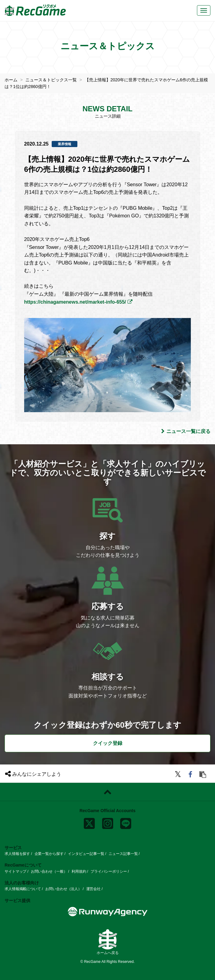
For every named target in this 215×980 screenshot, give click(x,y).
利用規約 (79, 871)
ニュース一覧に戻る (185, 431)
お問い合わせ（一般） (49, 871)
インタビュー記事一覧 (86, 854)
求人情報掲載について (23, 889)
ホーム (11, 79)
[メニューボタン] (203, 10)
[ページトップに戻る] (107, 792)
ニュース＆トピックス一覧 (51, 79)
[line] (125, 822)
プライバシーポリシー (109, 871)
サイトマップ (15, 871)
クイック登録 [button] (107, 743)
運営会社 (93, 889)
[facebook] (191, 775)
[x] (89, 822)
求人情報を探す (17, 854)
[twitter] (179, 775)
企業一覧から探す (49, 854)
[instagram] (107, 822)
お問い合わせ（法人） (63, 889)
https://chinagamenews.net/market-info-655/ (75, 302)
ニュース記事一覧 (123, 854)
